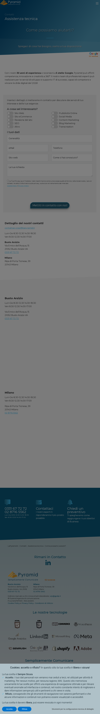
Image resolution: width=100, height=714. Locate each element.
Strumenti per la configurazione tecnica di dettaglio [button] (73, 709)
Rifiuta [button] (24, 709)
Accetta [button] (9, 709)
